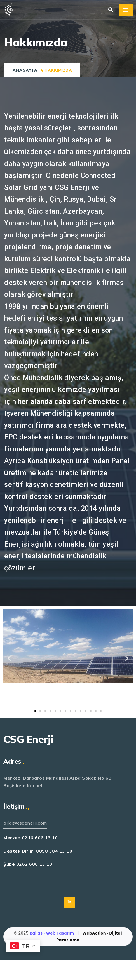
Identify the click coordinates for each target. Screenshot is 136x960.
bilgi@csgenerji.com (25, 823)
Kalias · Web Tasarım (52, 933)
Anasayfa (25, 70)
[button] (35, 711)
